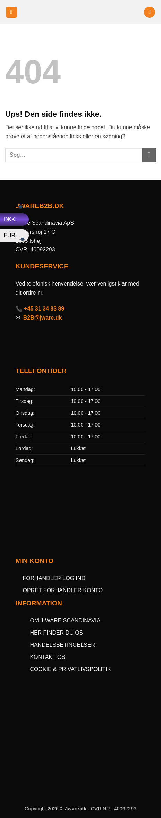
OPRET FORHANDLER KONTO (63, 590)
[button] (11, 12)
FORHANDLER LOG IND (54, 578)
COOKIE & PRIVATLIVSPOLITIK (70, 669)
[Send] (149, 155)
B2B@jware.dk (42, 318)
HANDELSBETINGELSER (62, 645)
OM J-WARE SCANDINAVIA (65, 620)
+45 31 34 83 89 (44, 309)
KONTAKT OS (47, 657)
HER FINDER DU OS (57, 633)
